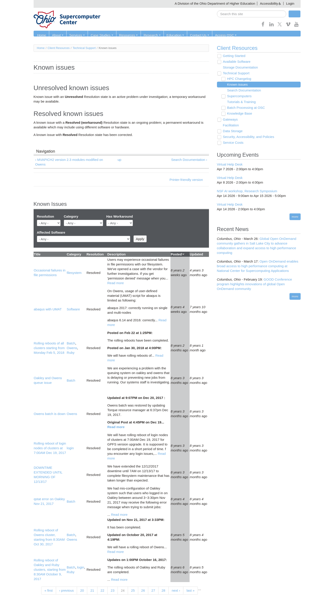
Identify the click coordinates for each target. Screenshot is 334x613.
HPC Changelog (238, 79)
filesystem (74, 273)
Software (73, 309)
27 (153, 590)
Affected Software (51, 232)
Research (150, 35)
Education (173, 35)
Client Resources (59, 48)
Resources (126, 35)
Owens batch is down (50, 414)
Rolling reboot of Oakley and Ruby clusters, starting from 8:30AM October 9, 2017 (50, 569)
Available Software (236, 62)
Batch (71, 343)
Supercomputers (238, 96)
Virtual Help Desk (230, 164)
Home (41, 35)
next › (176, 590)
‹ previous (66, 590)
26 (143, 590)
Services (76, 35)
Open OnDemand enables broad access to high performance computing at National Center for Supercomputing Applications (257, 266)
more (295, 216)
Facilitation (230, 125)
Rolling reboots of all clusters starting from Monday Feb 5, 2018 (49, 347)
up (119, 160)
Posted (178, 254)
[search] (251, 13)
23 (113, 590)
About (57, 35)
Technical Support (84, 48)
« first (49, 590)
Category (71, 216)
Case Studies (100, 35)
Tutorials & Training (240, 102)
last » (190, 590)
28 (163, 590)
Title (37, 254)
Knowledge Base (238, 113)
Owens (72, 348)
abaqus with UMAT (48, 309)
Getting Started (233, 56)
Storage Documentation (239, 67)
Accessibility (269, 3)
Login (290, 3)
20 (82, 590)
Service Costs (232, 143)
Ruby (71, 352)
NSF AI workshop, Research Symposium (247, 191)
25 (133, 590)
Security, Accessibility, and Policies (247, 137)
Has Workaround (119, 216)
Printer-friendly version (186, 180)
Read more (115, 283)
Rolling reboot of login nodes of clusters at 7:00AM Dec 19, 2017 (50, 448)
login (70, 448)
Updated (196, 254)
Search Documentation (243, 90)
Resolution (45, 216)
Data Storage (232, 131)
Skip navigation (12, 3)
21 (92, 590)
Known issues (236, 85)
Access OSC (223, 35)
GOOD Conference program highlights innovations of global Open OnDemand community (254, 284)
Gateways (229, 119)
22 (102, 590)
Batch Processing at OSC (245, 108)
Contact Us (196, 35)
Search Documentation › (189, 160)
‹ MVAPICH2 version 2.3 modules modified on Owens (69, 162)
